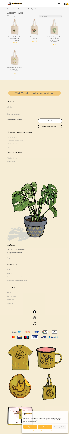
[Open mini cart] (66, 5)
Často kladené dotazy (13, 114)
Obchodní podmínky (13, 137)
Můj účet (9, 107)
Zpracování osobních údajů (15, 140)
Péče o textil (11, 161)
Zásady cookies (36, 430)
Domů (8, 9)
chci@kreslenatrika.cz (14, 252)
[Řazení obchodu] (50, 16)
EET (9, 147)
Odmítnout (45, 427)
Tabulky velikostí (12, 158)
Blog (8, 258)
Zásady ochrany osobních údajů (48, 430)
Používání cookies (13, 144)
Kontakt (9, 292)
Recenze (9, 273)
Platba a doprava (12, 270)
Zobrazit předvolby (59, 427)
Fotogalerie (10, 300)
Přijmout (30, 427)
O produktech (11, 296)
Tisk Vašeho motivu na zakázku (34, 93)
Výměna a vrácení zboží (14, 277)
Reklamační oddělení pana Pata (17, 280)
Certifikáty (10, 303)
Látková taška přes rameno (19, 9)
